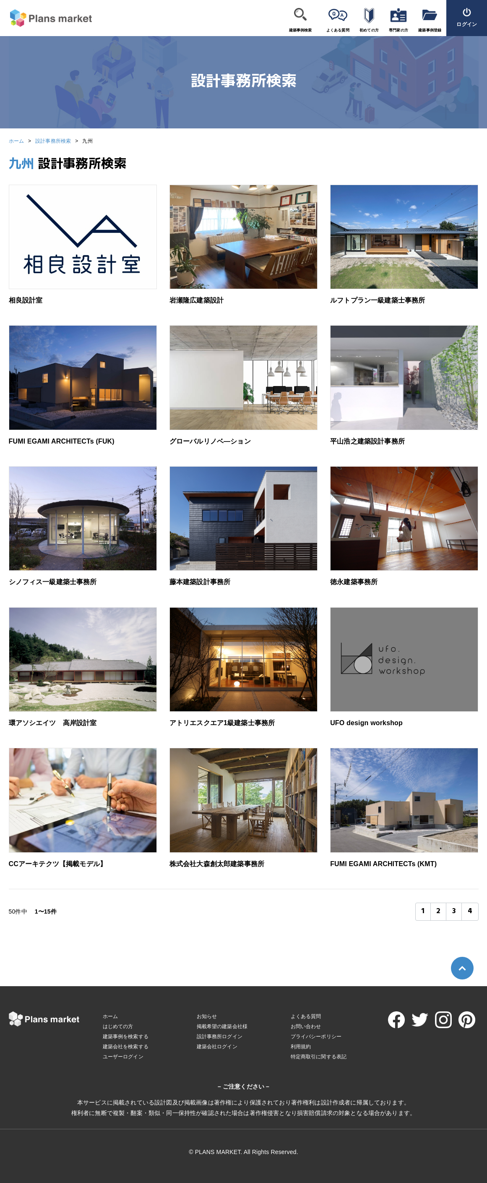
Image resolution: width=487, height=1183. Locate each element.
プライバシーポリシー (316, 1036)
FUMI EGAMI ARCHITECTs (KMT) (383, 863)
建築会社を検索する (125, 1047)
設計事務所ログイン (219, 1036)
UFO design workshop (366, 722)
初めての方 (369, 30)
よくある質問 (337, 30)
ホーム (16, 141)
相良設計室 (26, 300)
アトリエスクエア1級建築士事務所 (222, 722)
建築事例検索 (300, 30)
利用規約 (301, 1047)
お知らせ (207, 1016)
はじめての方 (118, 1026)
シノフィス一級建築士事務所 (53, 581)
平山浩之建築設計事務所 (367, 441)
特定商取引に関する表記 (319, 1057)
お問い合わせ (306, 1026)
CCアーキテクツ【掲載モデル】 (58, 863)
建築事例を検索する (125, 1036)
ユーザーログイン (123, 1057)
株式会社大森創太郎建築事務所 (216, 863)
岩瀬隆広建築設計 (196, 300)
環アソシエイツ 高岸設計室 (53, 722)
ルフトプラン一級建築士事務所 (377, 300)
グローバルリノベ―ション (210, 441)
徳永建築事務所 (354, 581)
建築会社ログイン (217, 1047)
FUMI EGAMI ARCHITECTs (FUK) (62, 441)
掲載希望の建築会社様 (222, 1026)
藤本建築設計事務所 (199, 581)
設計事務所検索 (53, 141)
